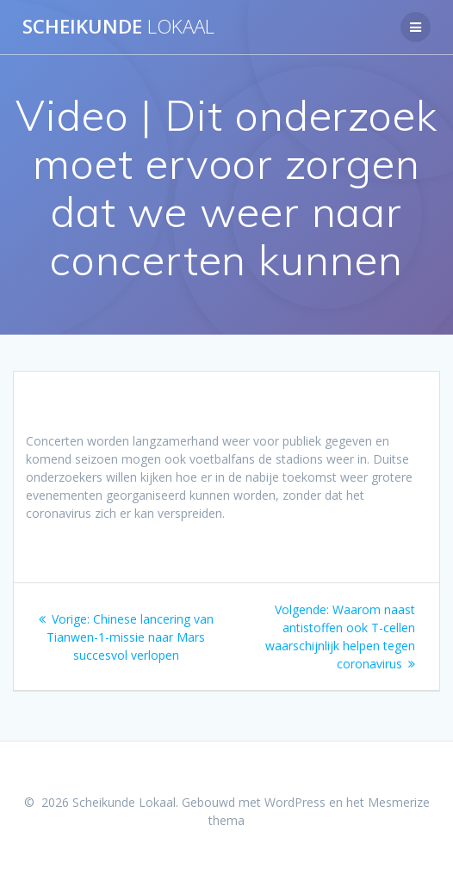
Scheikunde (118, 26)
